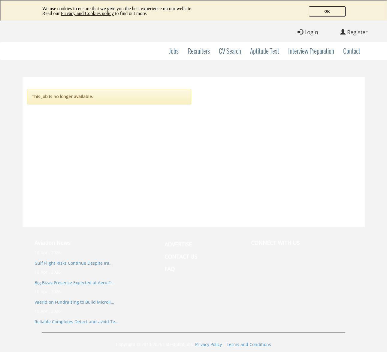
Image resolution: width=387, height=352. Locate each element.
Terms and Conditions (249, 344)
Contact (351, 51)
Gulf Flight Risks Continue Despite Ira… (74, 263)
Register (353, 32)
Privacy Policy (208, 344)
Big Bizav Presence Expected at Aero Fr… (75, 282)
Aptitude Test (264, 51)
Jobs (174, 51)
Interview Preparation (311, 51)
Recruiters (199, 51)
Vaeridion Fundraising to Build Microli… (74, 302)
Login (308, 32)
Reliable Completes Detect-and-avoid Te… (76, 321)
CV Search (230, 51)
